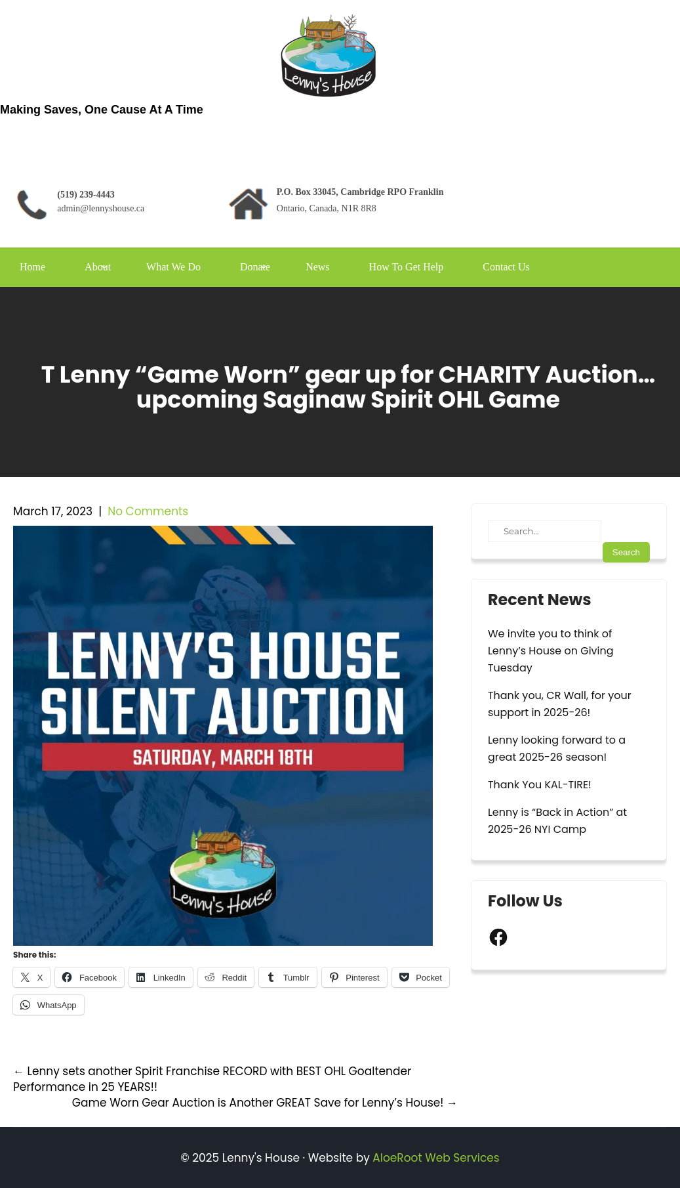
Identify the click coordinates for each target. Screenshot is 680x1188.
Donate (255, 266)
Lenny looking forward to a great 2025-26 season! (557, 748)
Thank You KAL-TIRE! (539, 784)
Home (32, 266)
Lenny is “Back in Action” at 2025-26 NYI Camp (557, 821)
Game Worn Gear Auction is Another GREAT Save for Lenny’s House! (265, 1103)
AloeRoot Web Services (435, 1158)
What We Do (173, 266)
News (317, 266)
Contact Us (506, 266)
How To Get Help (406, 266)
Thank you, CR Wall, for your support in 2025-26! (559, 704)
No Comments (148, 511)
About (98, 266)
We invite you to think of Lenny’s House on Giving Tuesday (551, 650)
